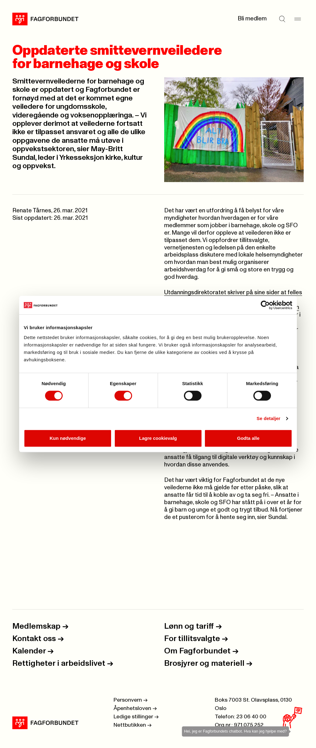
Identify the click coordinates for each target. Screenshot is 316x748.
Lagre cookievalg (158, 438)
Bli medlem (252, 19)
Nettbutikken (133, 725)
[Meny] (297, 19)
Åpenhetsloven (135, 708)
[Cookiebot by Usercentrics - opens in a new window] (265, 305)
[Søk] (282, 19)
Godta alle (248, 438)
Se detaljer (269, 418)
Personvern (131, 700)
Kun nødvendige (68, 438)
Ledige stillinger (136, 717)
